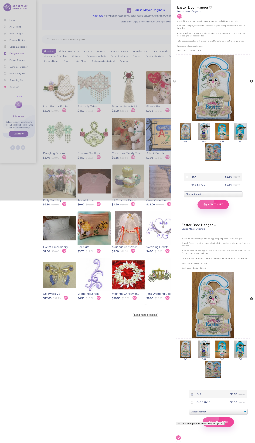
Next (251, 81)
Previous (174, 81)
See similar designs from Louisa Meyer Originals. (200, 423)
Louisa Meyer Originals (189, 11)
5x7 (193, 176)
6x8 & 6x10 (198, 184)
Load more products (145, 314)
